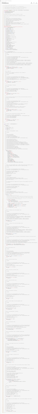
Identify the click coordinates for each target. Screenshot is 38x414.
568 (2, 398)
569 (2, 399)
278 (2, 197)
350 (2, 247)
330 (2, 233)
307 (2, 217)
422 (2, 297)
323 (2, 228)
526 (2, 369)
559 (2, 392)
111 (2, 81)
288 (2, 204)
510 (2, 358)
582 (2, 408)
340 (2, 240)
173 (2, 124)
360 (2, 254)
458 (2, 322)
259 (2, 184)
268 (2, 190)
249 (2, 177)
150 (2, 108)
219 (2, 156)
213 (2, 152)
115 (2, 84)
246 (2, 175)
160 (2, 115)
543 (2, 381)
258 (2, 183)
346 (2, 244)
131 (2, 95)
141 (2, 102)
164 (2, 118)
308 (2, 218)
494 (2, 347)
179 (2, 128)
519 (2, 364)
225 (2, 160)
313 (2, 221)
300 (2, 212)
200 (2, 143)
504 (2, 354)
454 (2, 319)
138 (2, 100)
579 (2, 406)
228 (2, 162)
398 (2, 280)
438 (2, 308)
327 (2, 231)
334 (2, 236)
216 (2, 154)
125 (2, 91)
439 (2, 309)
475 (2, 334)
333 (2, 235)
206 (2, 147)
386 (2, 272)
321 (2, 227)
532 (2, 373)
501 (2, 352)
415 (2, 292)
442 (2, 311)
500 (2, 351)
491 (2, 345)
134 (2, 97)
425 (2, 299)
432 (2, 304)
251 (2, 178)
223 (2, 159)
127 (2, 92)
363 (2, 256)
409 (2, 288)
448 (2, 315)
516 (2, 362)
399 (2, 281)
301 (2, 213)
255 (2, 181)
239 (2, 170)
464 (2, 326)
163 (2, 117)
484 (2, 340)
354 (2, 250)
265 (2, 188)
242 (2, 172)
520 (2, 365)
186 (2, 133)
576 (2, 404)
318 (2, 225)
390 (2, 275)
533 (2, 374)
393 (2, 277)
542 (2, 380)
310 (2, 219)
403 (2, 284)
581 (2, 407)
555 (2, 389)
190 (2, 136)
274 (2, 194)
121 (2, 88)
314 (2, 222)
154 (2, 111)
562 (2, 394)
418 (2, 294)
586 (2, 411)
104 (2, 76)
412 (2, 290)
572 (2, 401)
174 (2, 125)
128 (2, 93)
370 (2, 261)
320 (2, 226)
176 (2, 126)
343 (2, 242)
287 (2, 203)
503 (2, 353)
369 (2, 260)
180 (2, 129)
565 (2, 396)
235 (2, 167)
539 (2, 378)
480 (2, 337)
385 (2, 271)
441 (2, 310)
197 (2, 141)
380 (2, 268)
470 (2, 330)
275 (2, 195)
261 (2, 185)
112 (2, 82)
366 (2, 258)
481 (2, 338)
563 (2, 395)
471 (2, 331)
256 (2, 182)
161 (2, 116)
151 (2, 109)
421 (2, 296)
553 (2, 388)
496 (2, 348)
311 (2, 220)
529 (2, 371)
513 (2, 360)
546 (2, 383)
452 (2, 318)
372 (2, 262)
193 (2, 138)
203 (2, 145)
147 (2, 106)
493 (2, 346)
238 (2, 169)
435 (2, 306)
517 (2, 363)
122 (2, 89)
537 (2, 377)
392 (2, 276)
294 (2, 208)
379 (2, 267)
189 (2, 135)
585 (2, 410)
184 (2, 132)
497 (2, 349)
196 (2, 140)
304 (2, 215)
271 (2, 192)
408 (2, 287)
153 (2, 110)
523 (2, 367)
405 (2, 285)
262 (2, 186)
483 (2, 339)
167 (2, 120)
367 (2, 259)
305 (2, 216)
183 (2, 131)
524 (2, 368)
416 (2, 293)
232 (2, 165)
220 (2, 157)
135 (2, 98)
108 (2, 79)
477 (2, 335)
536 (2, 376)
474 (2, 333)
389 (2, 274)
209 (2, 149)
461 (2, 324)
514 (2, 361)
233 (2, 166)
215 (2, 153)
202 (2, 144)
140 (2, 101)
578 (2, 405)
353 (2, 249)
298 (2, 211)
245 (2, 174)
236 (2, 168)
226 (2, 161)
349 (2, 246)
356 (2, 251)
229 (2, 163)
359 (2, 253)
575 (2, 403)
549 (2, 385)
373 (2, 263)
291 (2, 206)
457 (2, 321)
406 (2, 286)
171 (2, 123)
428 (2, 301)
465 (2, 327)
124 (2, 90)
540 (2, 379)
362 (2, 255)
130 (2, 94)
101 (2, 74)
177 (2, 127)
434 (2, 305)
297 (2, 210)
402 (2, 283)
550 (2, 386)
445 (2, 313)
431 (2, 303)
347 (2, 245)
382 (2, 269)
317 (2, 224)
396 (2, 279)
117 (2, 85)
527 (2, 370)
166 (2, 119)
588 (2, 412)
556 (2, 390)
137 (2, 99)
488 (2, 343)
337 (2, 238)
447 (2, 314)
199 (2, 142)
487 (2, 342)
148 (2, 107)
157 (2, 113)
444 (2, 312)
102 (2, 75)
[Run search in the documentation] (20, 0)
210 (2, 150)
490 (2, 344)
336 (2, 237)
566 (2, 397)
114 (2, 83)
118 (2, 86)
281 (2, 199)
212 (2, 151)
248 (2, 176)
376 (2, 265)
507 (2, 356)
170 (2, 122)
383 (2, 270)
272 (2, 193)
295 (2, 209)
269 (2, 191)
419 (2, 295)
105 (2, 77)
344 (2, 243)
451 (2, 317)
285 (2, 202)
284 (2, 201)
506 (2, 355)
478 (2, 336)
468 (2, 329)
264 (2, 187)
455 (2, 320)
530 (2, 372)
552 (2, 387)
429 (2, 302)
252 (2, 179)
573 (2, 402)
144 (2, 104)
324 (2, 229)
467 (2, 328)
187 (2, 134)
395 (2, 278)
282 (2, 200)
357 (2, 252)
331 (2, 234)
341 (2, 241)
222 (2, 158)
